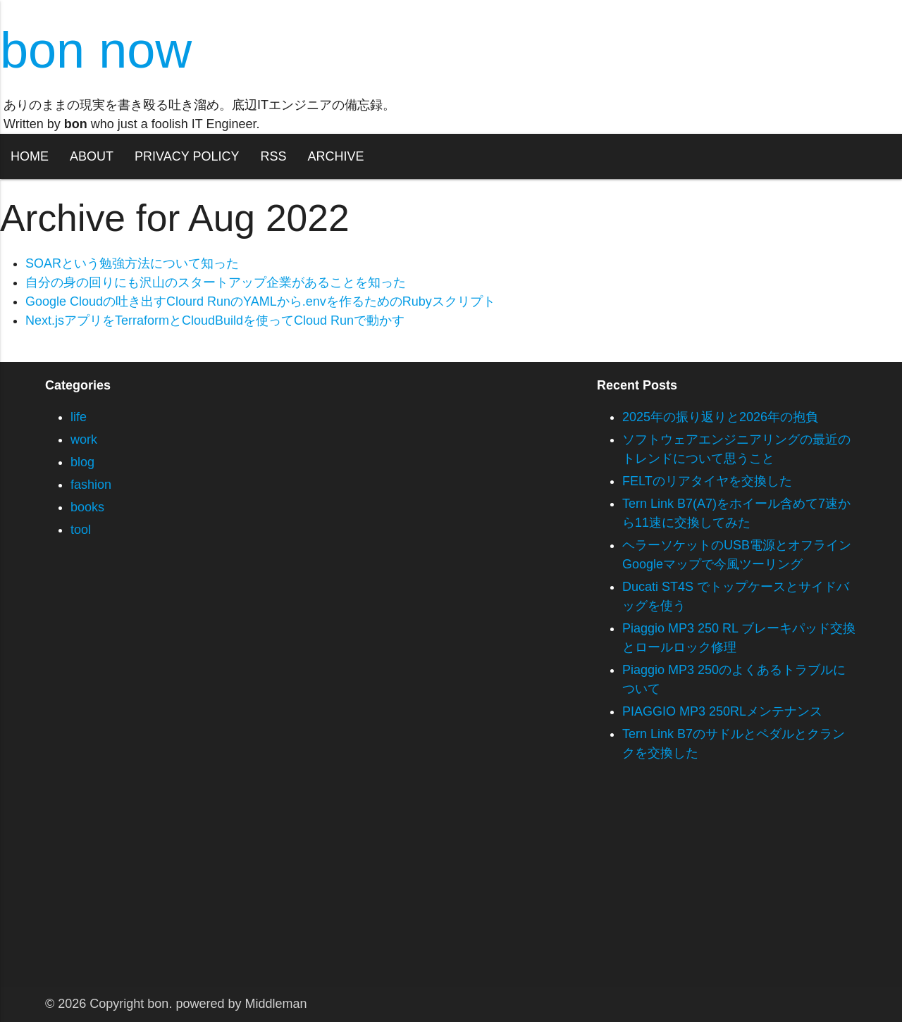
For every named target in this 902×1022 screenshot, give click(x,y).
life (78, 417)
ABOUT (91, 156)
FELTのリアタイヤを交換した (707, 481)
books (87, 507)
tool (80, 530)
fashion (90, 485)
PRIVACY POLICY (187, 156)
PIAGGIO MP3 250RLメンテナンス (722, 711)
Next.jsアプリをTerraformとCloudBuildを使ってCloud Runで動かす (214, 320)
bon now (96, 50)
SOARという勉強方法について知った (132, 263)
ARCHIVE (335, 156)
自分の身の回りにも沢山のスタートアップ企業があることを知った (215, 282)
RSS (273, 156)
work (83, 439)
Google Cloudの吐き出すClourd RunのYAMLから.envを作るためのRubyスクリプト (260, 301)
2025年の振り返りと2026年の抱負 (720, 417)
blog (82, 462)
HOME (30, 156)
